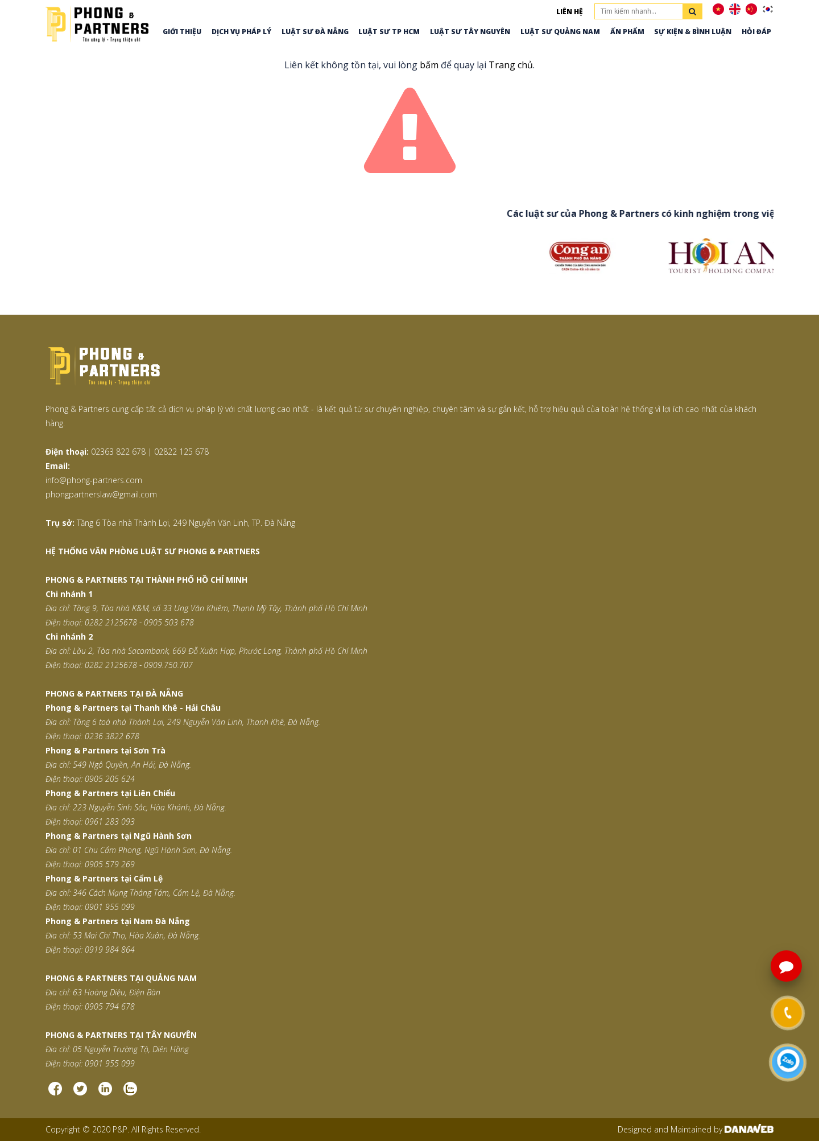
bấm (429, 65)
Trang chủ (511, 65)
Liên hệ (569, 12)
